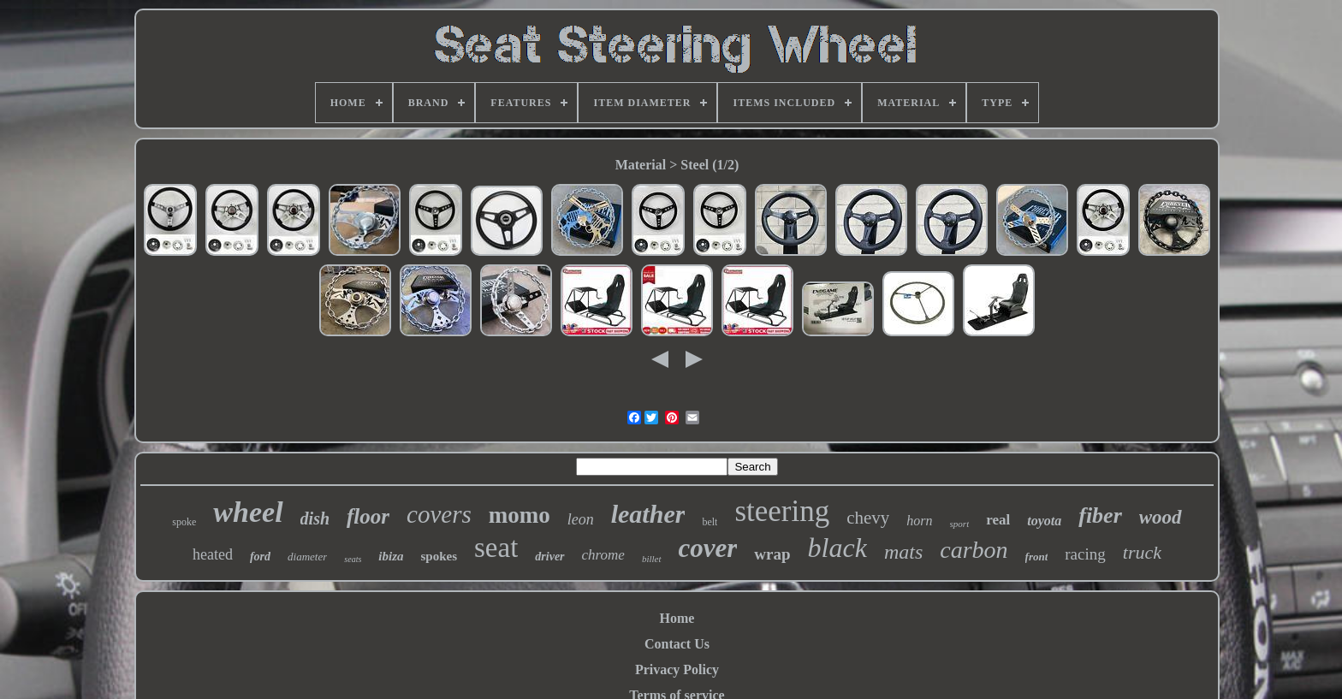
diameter (307, 556)
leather (648, 514)
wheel (247, 512)
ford (260, 556)
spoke (184, 522)
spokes (438, 556)
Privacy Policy (677, 669)
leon (580, 519)
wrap (772, 554)
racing (1085, 554)
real (998, 520)
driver (549, 556)
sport (960, 523)
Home (677, 618)
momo (519, 515)
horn (919, 520)
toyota (1044, 520)
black (837, 547)
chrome (603, 555)
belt (709, 522)
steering (781, 511)
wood (1160, 517)
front (1036, 556)
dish (315, 518)
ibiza (390, 556)
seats (352, 559)
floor (368, 516)
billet (652, 559)
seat (496, 547)
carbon (973, 549)
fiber (1100, 515)
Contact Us (677, 644)
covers (439, 514)
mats (903, 552)
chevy (867, 517)
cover (708, 548)
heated (213, 554)
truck (1142, 552)
